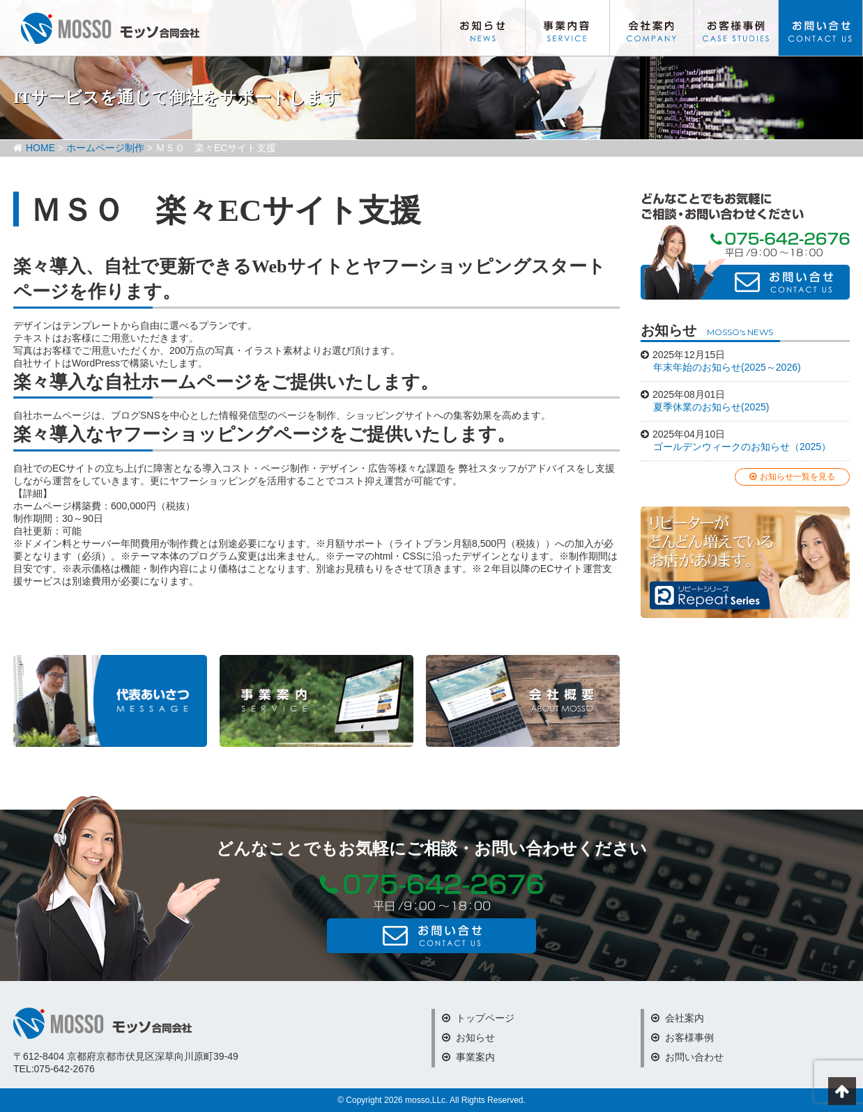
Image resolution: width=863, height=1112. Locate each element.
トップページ (478, 1018)
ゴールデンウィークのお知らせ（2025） (742, 446)
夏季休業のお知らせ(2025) (711, 406)
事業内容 (567, 28)
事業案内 (468, 1057)
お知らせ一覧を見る (792, 476)
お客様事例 (736, 28)
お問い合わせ (820, 28)
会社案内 (652, 28)
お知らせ (483, 28)
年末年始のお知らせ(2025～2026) (727, 367)
